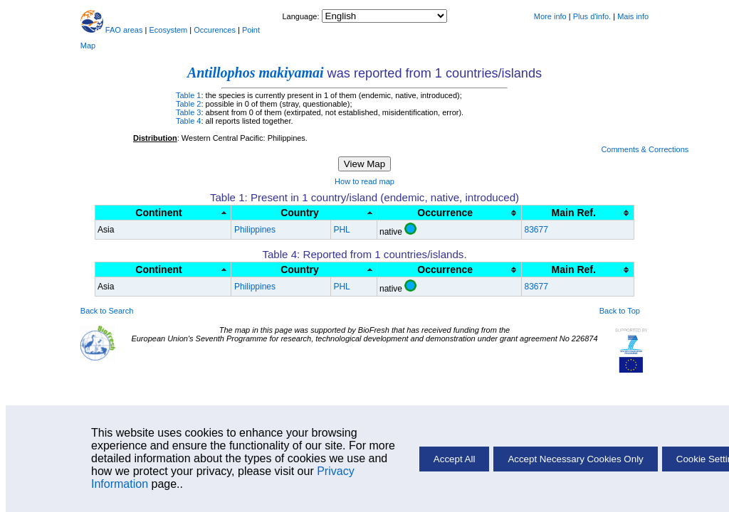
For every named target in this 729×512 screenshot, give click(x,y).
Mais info (633, 16)
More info (550, 16)
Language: (301, 16)
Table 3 (188, 112)
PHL (341, 230)
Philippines (255, 230)
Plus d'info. (592, 16)
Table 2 (188, 104)
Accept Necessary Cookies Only (575, 459)
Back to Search (107, 310)
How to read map (364, 181)
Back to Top (619, 310)
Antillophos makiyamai (255, 72)
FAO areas (124, 30)
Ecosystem (168, 30)
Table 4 (188, 121)
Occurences (215, 30)
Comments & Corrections (644, 149)
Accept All (455, 459)
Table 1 (188, 95)
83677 (535, 230)
